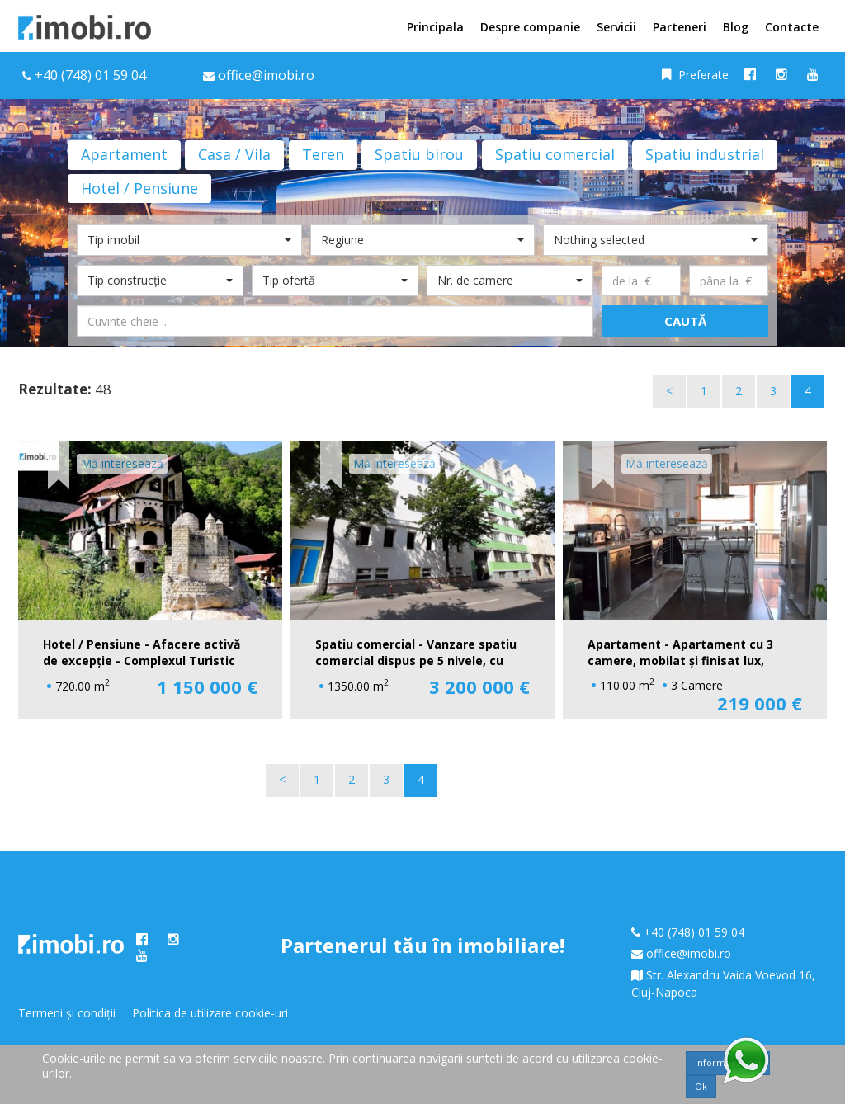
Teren (323, 154)
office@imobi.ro (688, 953)
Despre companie (530, 27)
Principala (435, 27)
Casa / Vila (234, 154)
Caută (685, 321)
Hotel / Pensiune (139, 188)
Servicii (616, 27)
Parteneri (679, 27)
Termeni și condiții (67, 1013)
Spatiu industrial (704, 154)
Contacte (792, 27)
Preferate (695, 75)
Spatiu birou (419, 154)
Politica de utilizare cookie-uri (210, 1013)
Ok (701, 1086)
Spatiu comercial (555, 154)
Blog (735, 27)
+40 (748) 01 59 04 (90, 75)
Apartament (124, 154)
